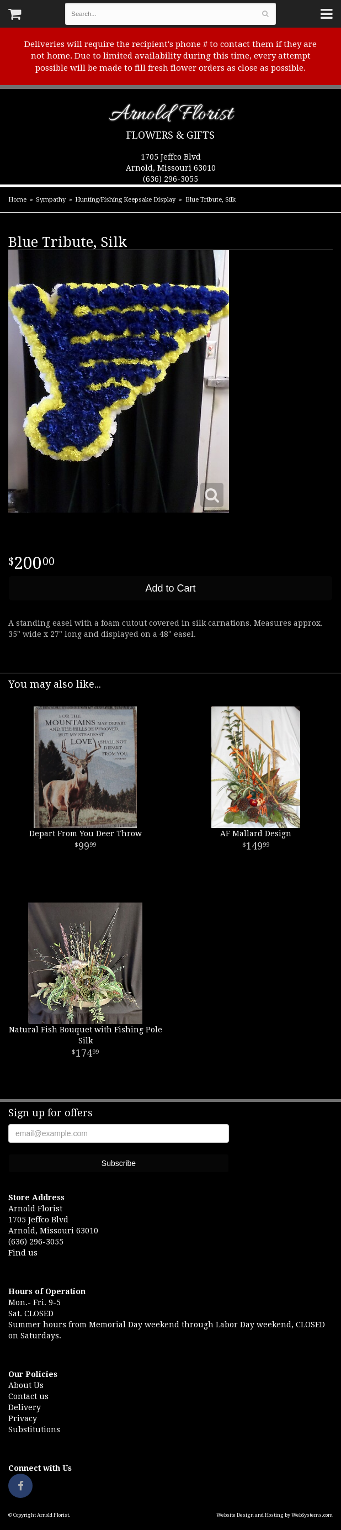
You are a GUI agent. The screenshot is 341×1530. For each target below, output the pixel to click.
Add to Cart (170, 588)
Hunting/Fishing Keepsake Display (125, 199)
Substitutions (34, 1429)
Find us (23, 1252)
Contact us (28, 1396)
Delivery (24, 1407)
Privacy (22, 1418)
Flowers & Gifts (170, 135)
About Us (26, 1385)
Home (17, 199)
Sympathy (51, 199)
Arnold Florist (170, 116)
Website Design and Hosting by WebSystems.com (274, 1515)
